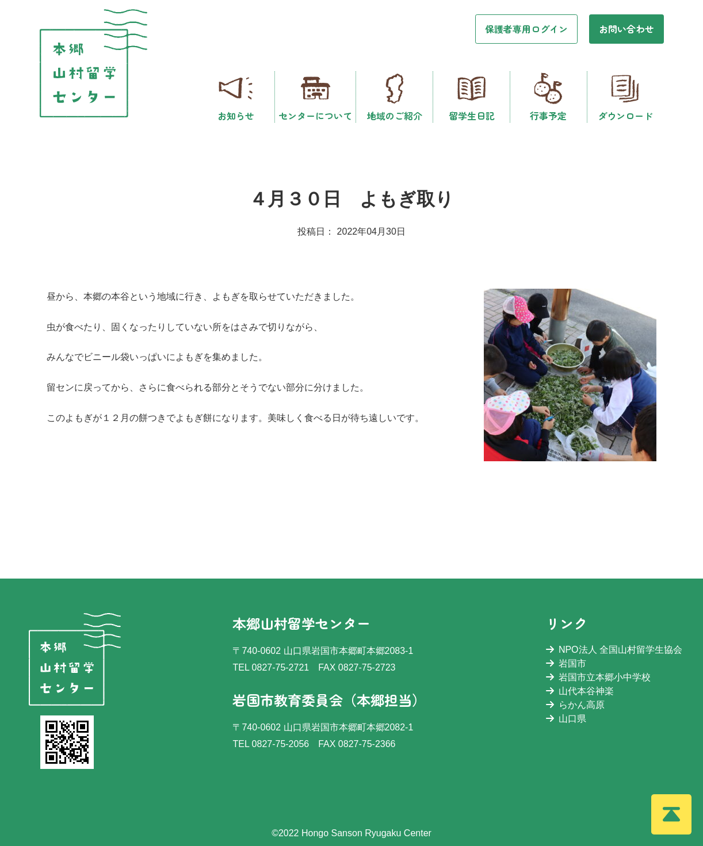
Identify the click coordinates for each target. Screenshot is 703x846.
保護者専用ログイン (526, 29)
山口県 (566, 718)
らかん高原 (575, 705)
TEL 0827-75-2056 (270, 744)
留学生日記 (472, 97)
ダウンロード (625, 97)
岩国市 (566, 663)
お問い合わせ (626, 29)
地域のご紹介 (394, 97)
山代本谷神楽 (580, 691)
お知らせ (235, 97)
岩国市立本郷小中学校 (598, 677)
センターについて (315, 97)
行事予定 (548, 97)
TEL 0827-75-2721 (270, 667)
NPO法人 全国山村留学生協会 (614, 649)
